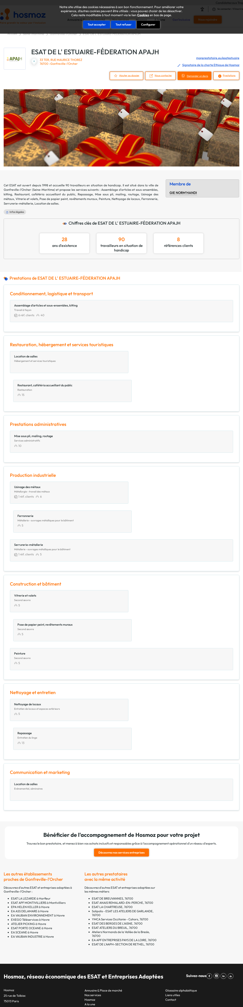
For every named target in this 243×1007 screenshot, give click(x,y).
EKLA (7, 962)
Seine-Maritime (33, 34)
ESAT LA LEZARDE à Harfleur (31, 787)
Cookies (143, 15)
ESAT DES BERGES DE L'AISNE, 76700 (117, 812)
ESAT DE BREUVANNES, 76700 (112, 787)
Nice (67, 939)
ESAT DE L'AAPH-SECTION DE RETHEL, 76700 (123, 832)
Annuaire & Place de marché (103, 879)
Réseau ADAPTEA (16, 948)
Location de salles (46, 203)
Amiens (110, 976)
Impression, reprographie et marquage (171, 948)
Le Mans (110, 948)
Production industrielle (160, 967)
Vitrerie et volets (27, 198)
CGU (164, 998)
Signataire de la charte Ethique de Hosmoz (210, 65)
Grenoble (111, 926)
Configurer (148, 24)
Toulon (109, 921)
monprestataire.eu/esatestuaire (217, 58)
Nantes (69, 944)
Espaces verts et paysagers (163, 944)
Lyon (67, 930)
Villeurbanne (113, 944)
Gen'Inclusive (93, 897)
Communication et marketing (164, 926)
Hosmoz (89, 888)
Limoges (110, 971)
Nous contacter (160, 75)
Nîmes (109, 939)
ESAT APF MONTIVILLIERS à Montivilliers (38, 791)
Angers (109, 935)
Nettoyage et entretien (160, 953)
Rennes (69, 967)
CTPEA (8, 930)
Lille (67, 962)
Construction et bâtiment (162, 935)
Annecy (110, 980)
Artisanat (151, 921)
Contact (170, 888)
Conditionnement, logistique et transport (172, 930)
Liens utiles (172, 883)
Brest (108, 962)
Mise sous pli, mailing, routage (117, 194)
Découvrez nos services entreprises (121, 741)
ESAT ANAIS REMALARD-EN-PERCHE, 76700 (122, 791)
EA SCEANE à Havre (24, 820)
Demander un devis (195, 76)
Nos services (92, 883)
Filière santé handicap (18, 967)
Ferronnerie (149, 198)
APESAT (9, 921)
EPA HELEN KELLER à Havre (30, 795)
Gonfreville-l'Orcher (63, 34)
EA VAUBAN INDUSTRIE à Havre (32, 825)
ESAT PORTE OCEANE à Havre (31, 816)
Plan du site (125, 998)
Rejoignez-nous (94, 901)
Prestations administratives (163, 957)
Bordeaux (70, 957)
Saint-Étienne (73, 980)
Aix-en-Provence (116, 953)
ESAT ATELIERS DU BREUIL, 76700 (115, 816)
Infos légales (17, 211)
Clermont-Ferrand (117, 957)
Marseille (70, 926)
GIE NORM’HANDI (183, 192)
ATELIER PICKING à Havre (28, 812)
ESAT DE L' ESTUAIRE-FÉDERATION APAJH (112, 34)
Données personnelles (185, 998)
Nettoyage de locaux (126, 198)
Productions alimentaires (162, 971)
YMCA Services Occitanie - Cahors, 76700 (120, 807)
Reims (68, 971)
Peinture (104, 198)
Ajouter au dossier (125, 75)
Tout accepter (97, 24)
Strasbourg (71, 948)
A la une (89, 892)
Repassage (85, 194)
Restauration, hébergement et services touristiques (179, 976)
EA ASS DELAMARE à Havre (29, 799)
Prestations (228, 75)
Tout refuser (124, 24)
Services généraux (157, 980)
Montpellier (72, 953)
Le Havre (70, 976)
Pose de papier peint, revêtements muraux (68, 198)
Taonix (110, 998)
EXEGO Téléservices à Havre (30, 808)
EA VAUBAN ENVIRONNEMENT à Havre (38, 804)
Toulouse (70, 935)
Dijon (108, 930)
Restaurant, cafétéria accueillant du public (45, 194)
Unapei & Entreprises (18, 971)
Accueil (12, 34)
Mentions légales (147, 998)
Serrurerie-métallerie (18, 203)
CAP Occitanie (13, 926)
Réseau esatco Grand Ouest (22, 957)
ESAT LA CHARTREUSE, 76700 (112, 795)
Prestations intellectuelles (162, 962)
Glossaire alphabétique (181, 879)
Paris (67, 921)
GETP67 (9, 939)
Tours (108, 967)
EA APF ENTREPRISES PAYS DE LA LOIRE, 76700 (124, 828)
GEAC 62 (10, 935)
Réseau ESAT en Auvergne (21, 953)
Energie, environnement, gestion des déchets (175, 939)
